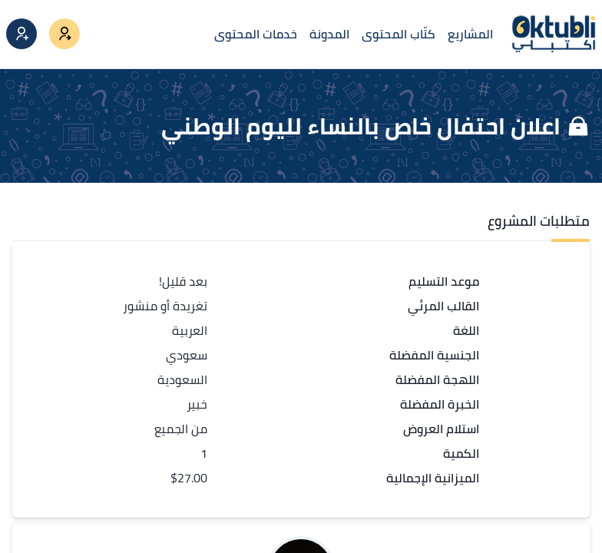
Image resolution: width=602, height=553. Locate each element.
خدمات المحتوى (255, 33)
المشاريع (470, 33)
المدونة (329, 33)
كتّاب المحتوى (398, 33)
